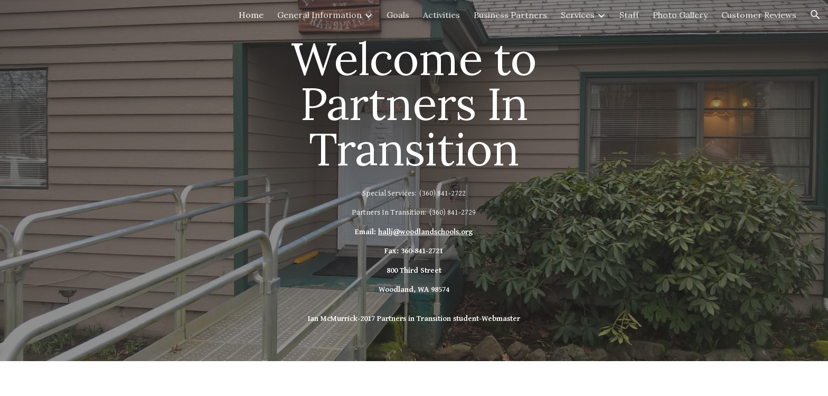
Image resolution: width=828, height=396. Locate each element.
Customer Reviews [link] (758, 15)
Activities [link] (441, 15)
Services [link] (578, 15)
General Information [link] (319, 15)
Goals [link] (398, 15)
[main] (414, 180)
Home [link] (251, 15)
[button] (815, 14)
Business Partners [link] (510, 15)
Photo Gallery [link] (680, 15)
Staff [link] (629, 15)
